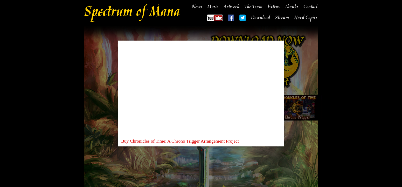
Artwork (231, 7)
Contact (310, 7)
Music (212, 7)
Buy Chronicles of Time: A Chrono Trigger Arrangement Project (180, 141)
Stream (282, 18)
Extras (274, 7)
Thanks (291, 7)
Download (260, 18)
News (197, 7)
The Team (253, 7)
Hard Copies (305, 18)
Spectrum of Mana (132, 13)
